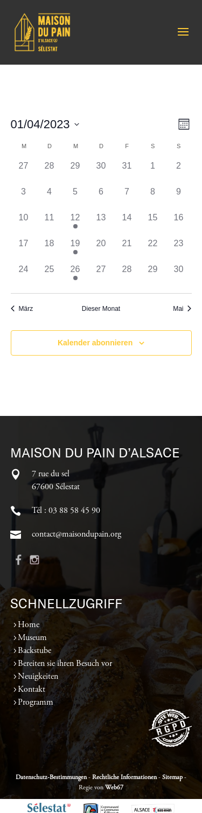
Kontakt (31, 689)
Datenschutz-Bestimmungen (51, 777)
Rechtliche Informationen (124, 777)
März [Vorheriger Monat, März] (22, 308)
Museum (32, 638)
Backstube (34, 651)
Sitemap (172, 777)
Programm (35, 702)
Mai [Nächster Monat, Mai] (182, 308)
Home (28, 625)
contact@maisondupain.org (76, 534)
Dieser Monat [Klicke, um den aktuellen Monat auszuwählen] (101, 308)
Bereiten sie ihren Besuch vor (65, 663)
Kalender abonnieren (95, 342)
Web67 (114, 787)
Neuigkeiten (38, 676)
